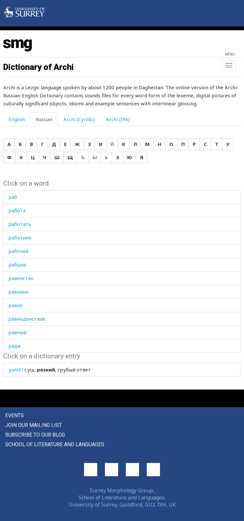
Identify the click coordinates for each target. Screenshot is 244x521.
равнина (18, 291)
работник (20, 237)
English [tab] (16, 119)
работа (16, 210)
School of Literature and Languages (54, 444)
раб (12, 197)
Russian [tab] (44, 119)
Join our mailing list (33, 425)
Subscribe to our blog (35, 435)
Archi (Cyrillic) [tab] (79, 119)
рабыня (17, 264)
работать (19, 224)
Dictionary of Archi (38, 67)
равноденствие (26, 318)
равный (17, 332)
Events (14, 415)
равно (15, 305)
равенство (21, 278)
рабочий (18, 251)
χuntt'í (15, 369)
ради (14, 346)
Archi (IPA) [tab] (118, 119)
